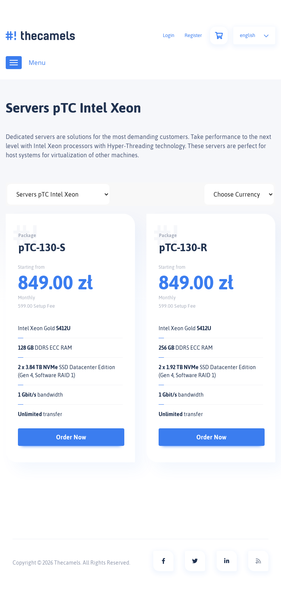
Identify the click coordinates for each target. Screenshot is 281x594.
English (254, 35)
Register (193, 35)
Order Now (71, 437)
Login (168, 35)
